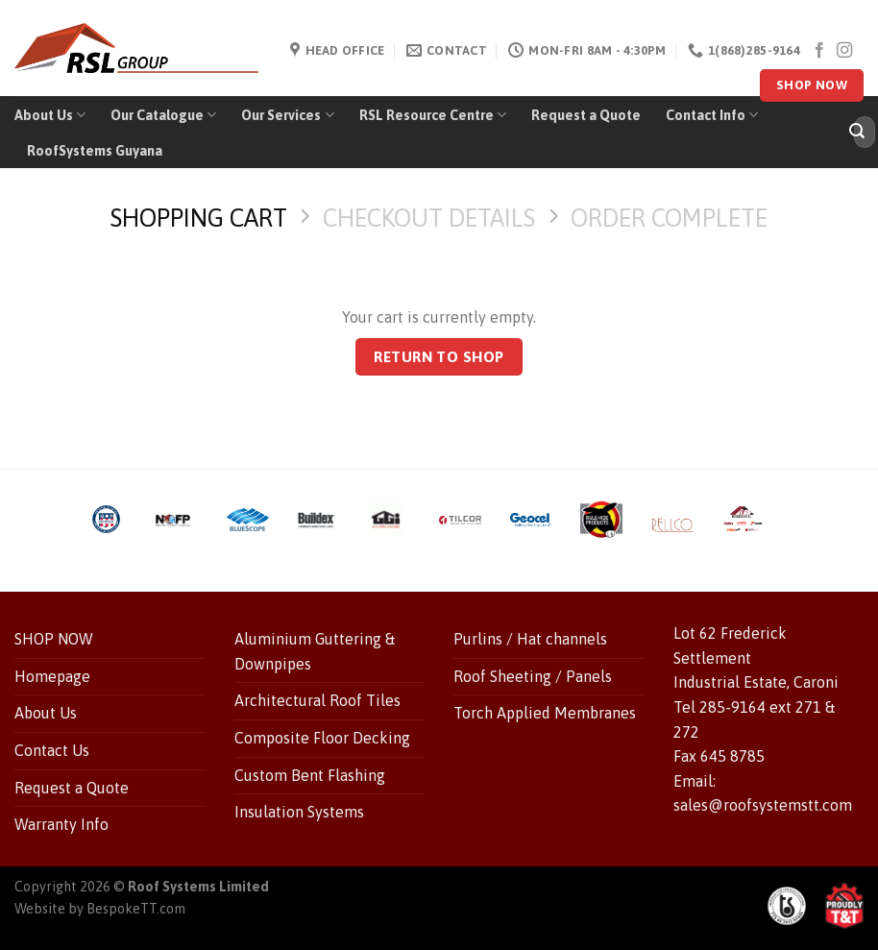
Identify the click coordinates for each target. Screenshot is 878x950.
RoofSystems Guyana (94, 150)
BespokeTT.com (135, 908)
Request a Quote (586, 115)
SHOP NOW (53, 638)
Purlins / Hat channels (530, 638)
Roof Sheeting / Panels (532, 676)
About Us (49, 115)
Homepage (52, 676)
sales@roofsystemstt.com (762, 805)
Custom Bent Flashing (309, 775)
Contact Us (51, 750)
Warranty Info (61, 824)
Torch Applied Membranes (544, 712)
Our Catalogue (163, 115)
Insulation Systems (299, 811)
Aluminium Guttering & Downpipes (314, 651)
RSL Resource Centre (432, 115)
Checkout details (429, 217)
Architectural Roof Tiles (317, 700)
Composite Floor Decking (322, 737)
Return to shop (439, 357)
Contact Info (712, 115)
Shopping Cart (198, 217)
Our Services (287, 115)
